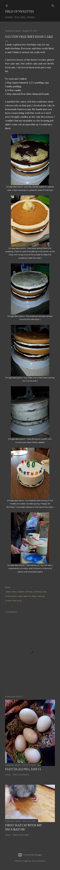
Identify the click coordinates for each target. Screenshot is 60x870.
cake (20, 596)
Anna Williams (38, 861)
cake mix (27, 596)
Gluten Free (10, 600)
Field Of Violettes (19, 11)
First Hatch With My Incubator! (23, 827)
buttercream (11, 596)
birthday (29, 591)
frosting (40, 596)
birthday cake (40, 591)
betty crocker (18, 591)
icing (19, 600)
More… (31, 17)
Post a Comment (21, 774)
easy (34, 596)
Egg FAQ (20, 17)
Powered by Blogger (30, 855)
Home (9, 17)
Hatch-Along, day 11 (23, 769)
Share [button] (7, 587)
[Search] (53, 5)
